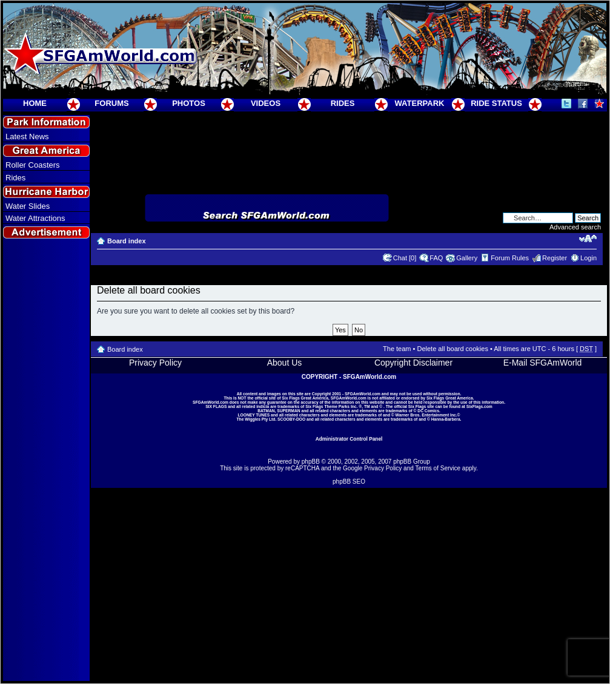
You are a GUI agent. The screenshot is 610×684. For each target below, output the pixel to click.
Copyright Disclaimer (413, 362)
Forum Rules (510, 257)
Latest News (27, 136)
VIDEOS (265, 103)
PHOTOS (188, 103)
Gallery (466, 257)
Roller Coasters (32, 164)
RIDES (343, 103)
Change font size (588, 238)
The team (397, 348)
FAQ (436, 257)
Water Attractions (35, 218)
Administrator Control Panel (349, 439)
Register (554, 257)
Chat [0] (405, 257)
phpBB (311, 461)
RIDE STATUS (496, 103)
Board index (126, 241)
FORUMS (111, 103)
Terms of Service (438, 468)
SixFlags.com (479, 406)
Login (588, 257)
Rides (15, 177)
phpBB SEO (349, 481)
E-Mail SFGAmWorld (542, 362)
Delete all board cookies (452, 348)
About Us (284, 362)
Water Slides (27, 206)
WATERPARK (420, 103)
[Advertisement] (46, 460)
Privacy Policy (155, 362)
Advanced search (575, 227)
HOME (35, 103)
